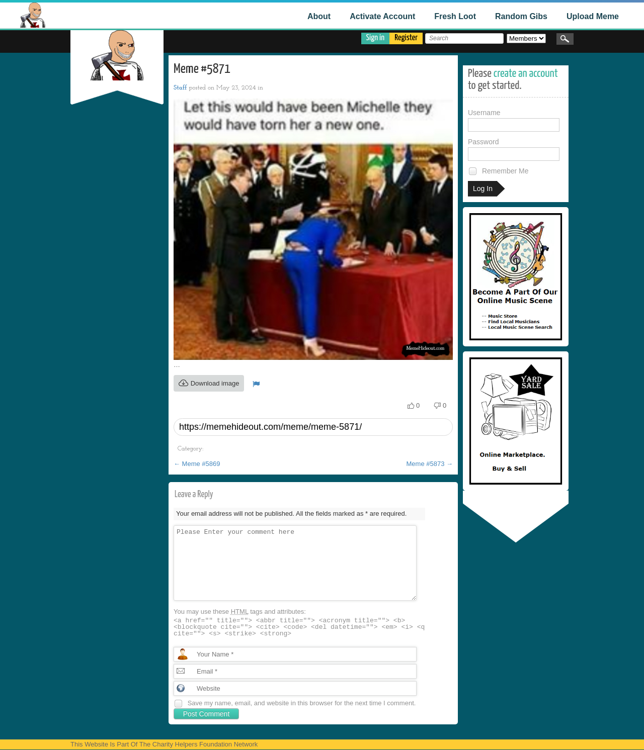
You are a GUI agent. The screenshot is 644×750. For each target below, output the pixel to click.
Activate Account (382, 16)
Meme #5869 (197, 463)
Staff (180, 87)
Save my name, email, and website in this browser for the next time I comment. (302, 703)
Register (406, 38)
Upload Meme (593, 16)
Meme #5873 (430, 463)
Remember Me (498, 171)
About (319, 16)
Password (513, 149)
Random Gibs (521, 16)
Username (513, 120)
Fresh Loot (455, 16)
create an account (526, 73)
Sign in (375, 38)
